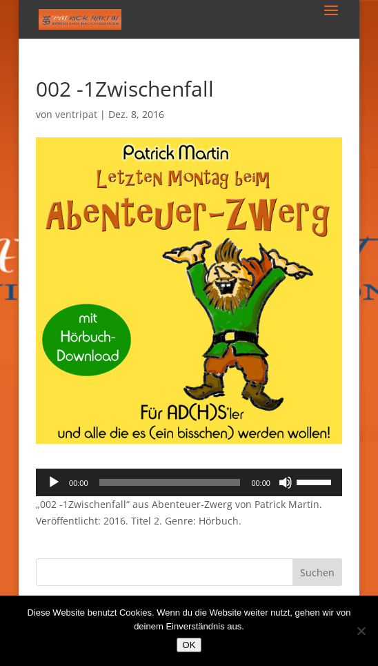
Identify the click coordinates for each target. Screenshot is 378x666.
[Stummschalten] (285, 482)
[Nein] (361, 631)
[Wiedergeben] (54, 482)
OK (188, 645)
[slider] (170, 482)
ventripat (76, 114)
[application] (189, 482)
